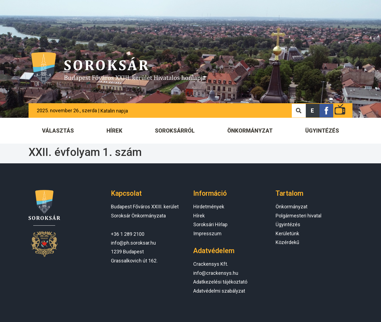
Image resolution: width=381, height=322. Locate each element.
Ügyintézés (288, 224)
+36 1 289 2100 (127, 234)
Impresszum (207, 233)
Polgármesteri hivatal (298, 216)
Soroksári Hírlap (210, 224)
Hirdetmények (208, 206)
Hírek (199, 216)
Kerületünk (287, 233)
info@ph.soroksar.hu (133, 243)
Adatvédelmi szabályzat (219, 291)
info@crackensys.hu (215, 273)
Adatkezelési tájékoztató (220, 282)
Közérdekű (287, 242)
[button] (313, 110)
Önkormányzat (291, 206)
